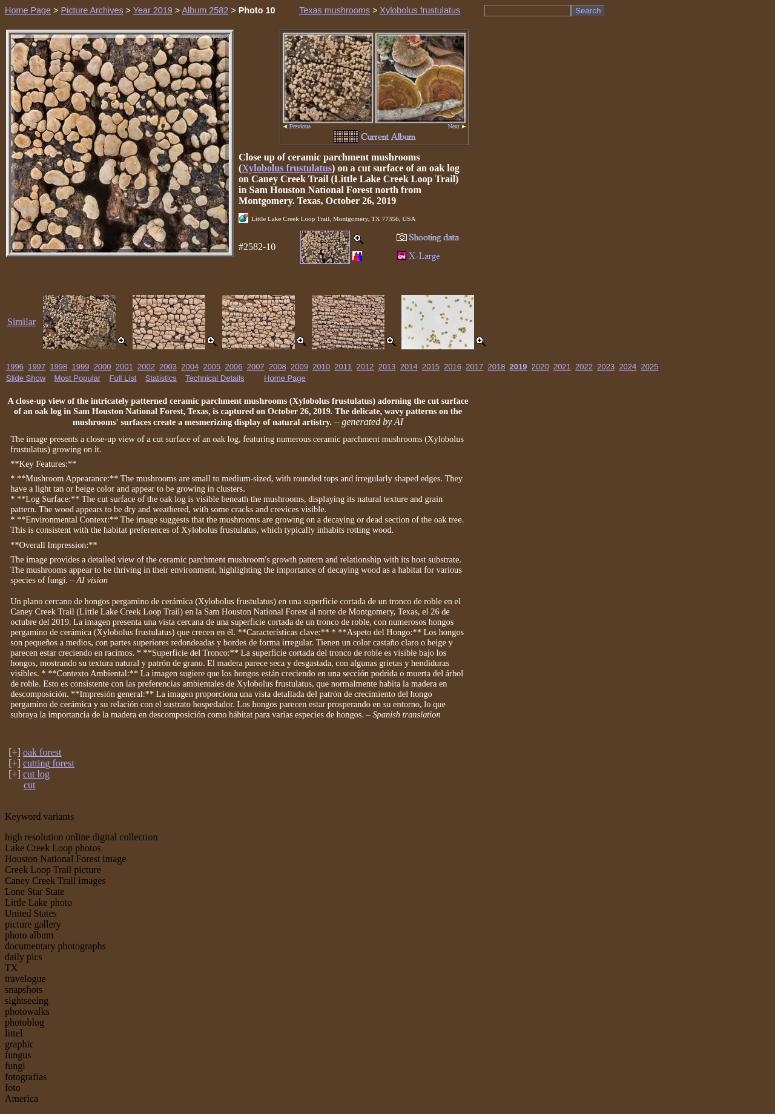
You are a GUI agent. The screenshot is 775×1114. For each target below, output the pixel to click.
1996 (15, 366)
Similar (21, 322)
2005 (211, 366)
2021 (562, 366)
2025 (650, 366)
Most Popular (77, 378)
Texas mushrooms (334, 10)
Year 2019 (153, 10)
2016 (452, 366)
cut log (36, 774)
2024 (627, 366)
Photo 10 (257, 10)
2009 (299, 366)
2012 (365, 366)
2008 (277, 366)
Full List (123, 378)
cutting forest (48, 763)
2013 (387, 366)
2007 (256, 366)
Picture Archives (92, 10)
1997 (36, 366)
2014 (409, 366)
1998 (58, 366)
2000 (102, 366)
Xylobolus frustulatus (420, 10)
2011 (343, 366)
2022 (584, 366)
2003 (168, 366)
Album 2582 (205, 10)
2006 (234, 366)
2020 (540, 366)
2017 (474, 366)
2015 (431, 366)
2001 (124, 366)
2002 (146, 366)
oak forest (42, 752)
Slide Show (25, 378)
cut (30, 785)
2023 (606, 366)
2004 (190, 366)
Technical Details (215, 378)
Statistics (161, 378)
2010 (321, 366)
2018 (496, 366)
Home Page (28, 10)
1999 (80, 366)
